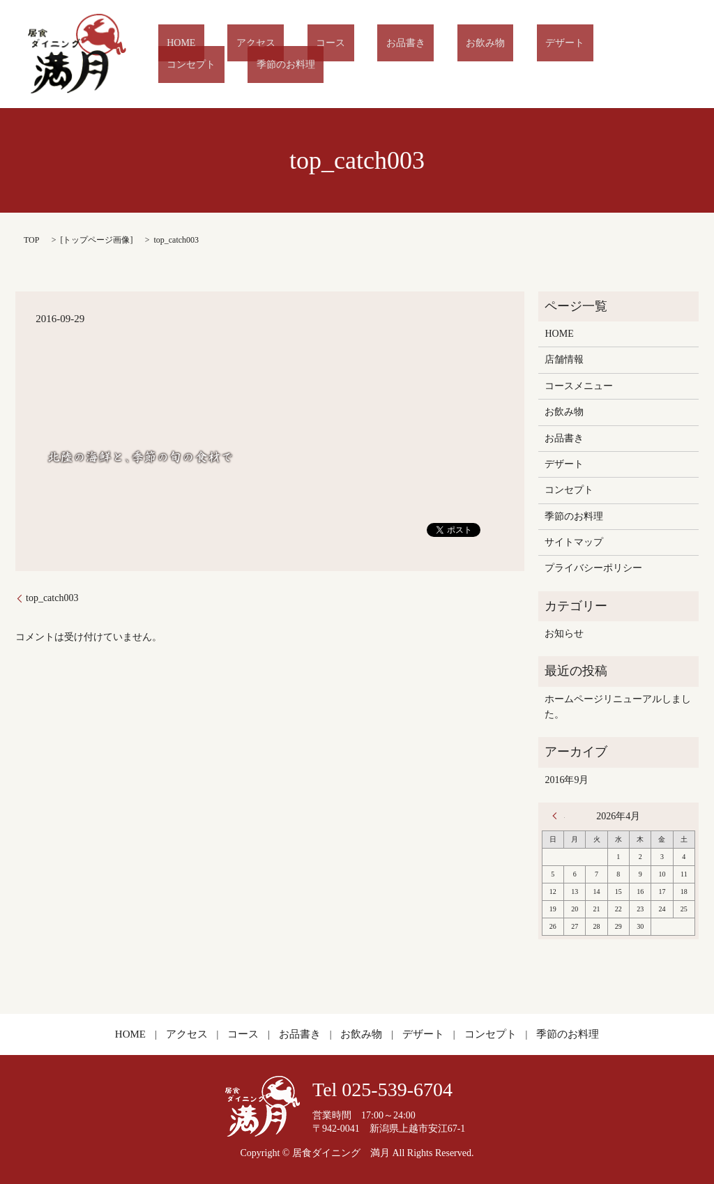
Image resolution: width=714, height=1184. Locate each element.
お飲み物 (444, 54)
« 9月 (558, 816)
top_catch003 (52, 598)
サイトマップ (574, 542)
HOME (209, 54)
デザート (506, 54)
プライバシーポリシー (593, 568)
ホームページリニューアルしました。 (618, 707)
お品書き (382, 54)
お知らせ (564, 633)
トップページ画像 (96, 240)
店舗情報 (564, 359)
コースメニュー (579, 386)
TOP (31, 240)
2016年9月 (566, 780)
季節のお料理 (651, 54)
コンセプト (574, 54)
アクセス (267, 54)
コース (325, 54)
